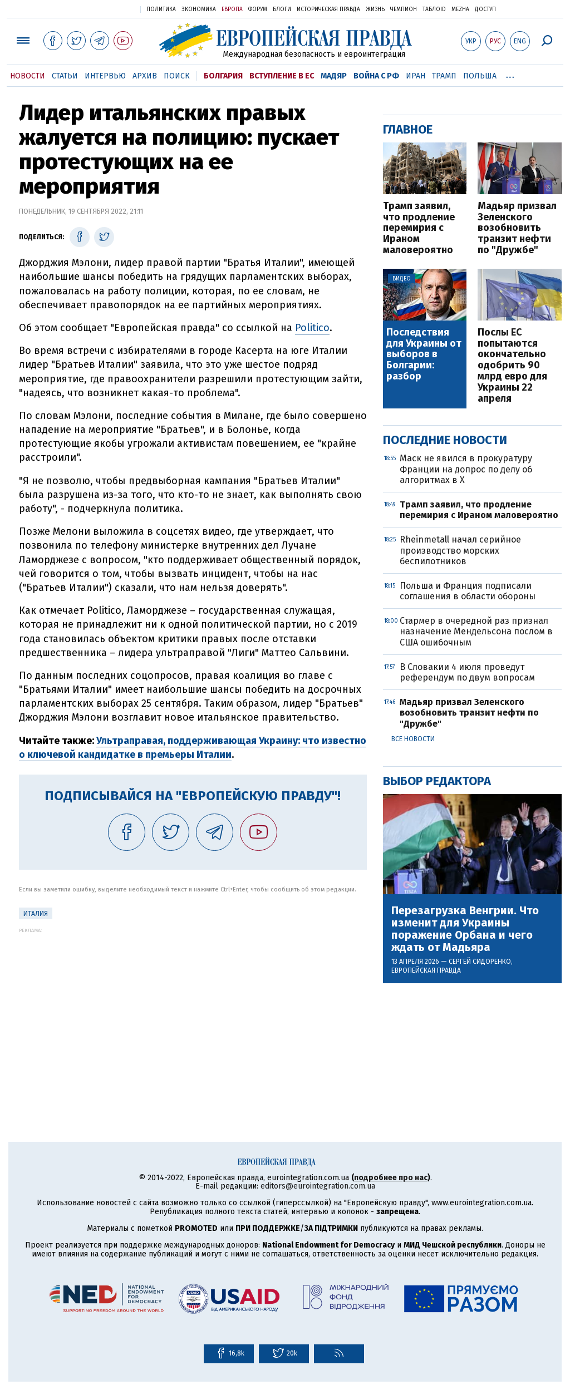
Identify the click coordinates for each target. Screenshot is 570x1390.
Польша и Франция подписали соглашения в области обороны (467, 591)
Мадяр (334, 76)
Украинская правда (104, 8)
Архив (144, 76)
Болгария (223, 76)
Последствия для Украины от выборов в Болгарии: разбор (423, 354)
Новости (27, 76)
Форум (257, 9)
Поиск (177, 76)
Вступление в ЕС (281, 76)
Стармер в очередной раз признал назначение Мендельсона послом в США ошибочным (476, 631)
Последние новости (445, 439)
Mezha (460, 9)
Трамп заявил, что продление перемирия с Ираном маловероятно (419, 228)
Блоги (282, 9)
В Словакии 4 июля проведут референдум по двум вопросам (467, 672)
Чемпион (403, 9)
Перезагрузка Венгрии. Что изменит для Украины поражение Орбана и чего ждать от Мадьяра (465, 928)
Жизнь (375, 9)
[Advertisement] (193, 1011)
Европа (232, 9)
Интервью (105, 76)
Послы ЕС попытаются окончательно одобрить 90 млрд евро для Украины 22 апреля (512, 366)
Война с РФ (376, 76)
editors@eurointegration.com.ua (318, 1186)
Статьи (65, 76)
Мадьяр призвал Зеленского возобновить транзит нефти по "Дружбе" (517, 228)
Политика (161, 9)
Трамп (444, 76)
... (510, 74)
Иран (415, 76)
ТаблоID (434, 9)
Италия (35, 914)
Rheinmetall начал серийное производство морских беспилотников (460, 550)
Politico (312, 328)
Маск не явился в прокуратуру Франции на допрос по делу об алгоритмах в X (466, 469)
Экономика (198, 9)
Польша (480, 76)
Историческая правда (328, 9)
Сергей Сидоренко (480, 961)
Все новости (413, 739)
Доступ (485, 9)
